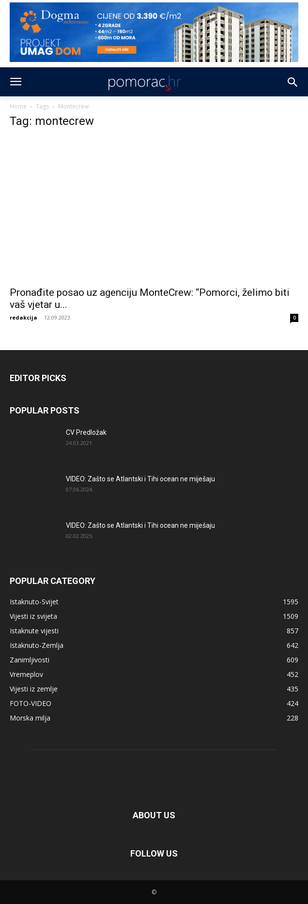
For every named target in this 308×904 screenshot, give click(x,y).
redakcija (23, 317)
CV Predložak (86, 432)
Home (18, 106)
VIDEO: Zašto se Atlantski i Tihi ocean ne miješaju (140, 479)
